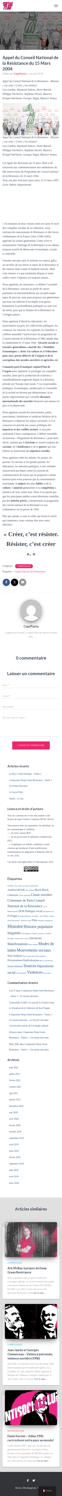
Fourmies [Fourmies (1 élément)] (41, 920)
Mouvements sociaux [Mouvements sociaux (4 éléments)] (34, 950)
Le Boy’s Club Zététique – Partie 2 (25, 774)
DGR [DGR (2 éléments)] (21, 911)
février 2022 (15, 1080)
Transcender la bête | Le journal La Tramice (29, 1002)
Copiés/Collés (24, 566)
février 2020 (15, 1125)
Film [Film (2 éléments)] (34, 920)
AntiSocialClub (15, 1431)
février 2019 (15, 1157)
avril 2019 (14, 1144)
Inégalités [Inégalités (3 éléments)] (14, 933)
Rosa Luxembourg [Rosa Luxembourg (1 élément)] (46, 961)
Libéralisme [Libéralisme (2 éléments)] (35, 938)
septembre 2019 (16, 1138)
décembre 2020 (16, 1106)
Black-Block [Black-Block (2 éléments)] (42, 889)
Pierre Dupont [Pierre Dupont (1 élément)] (40, 956)
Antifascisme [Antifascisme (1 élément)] (33, 886)
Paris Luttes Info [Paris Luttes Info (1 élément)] (29, 956)
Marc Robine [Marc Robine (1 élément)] (33, 944)
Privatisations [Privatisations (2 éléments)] (14, 960)
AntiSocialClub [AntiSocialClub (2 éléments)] (16, 889)
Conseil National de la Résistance (29, 571)
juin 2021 (13, 1093)
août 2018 (13, 1170)
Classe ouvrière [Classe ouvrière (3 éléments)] (41, 895)
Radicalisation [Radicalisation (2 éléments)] (31, 960)
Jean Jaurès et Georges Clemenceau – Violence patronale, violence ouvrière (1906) (30, 1354)
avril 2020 (14, 1119)
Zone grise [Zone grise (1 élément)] (47, 973)
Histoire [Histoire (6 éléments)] (15, 926)
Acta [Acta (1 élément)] (16, 886)
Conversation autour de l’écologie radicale (28, 1025)
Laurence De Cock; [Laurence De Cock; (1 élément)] (21, 938)
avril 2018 (14, 1176)
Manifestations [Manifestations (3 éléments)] (17, 944)
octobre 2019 (15, 1131)
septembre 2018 (16, 1163)
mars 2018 (14, 1183)
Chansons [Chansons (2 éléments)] (12, 895)
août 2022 (13, 1067)
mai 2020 (13, 1112)
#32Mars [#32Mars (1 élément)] (10, 886)
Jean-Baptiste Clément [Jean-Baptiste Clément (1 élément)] (29, 933)
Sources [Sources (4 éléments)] (30, 966)
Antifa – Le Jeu (16, 798)
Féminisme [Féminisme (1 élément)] (49, 920)
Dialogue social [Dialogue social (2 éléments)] (33, 911)
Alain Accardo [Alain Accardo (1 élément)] (23, 886)
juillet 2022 (14, 1074)
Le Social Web (16, 792)
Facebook (27, 1481)
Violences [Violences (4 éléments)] (34, 972)
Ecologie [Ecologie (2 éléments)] (12, 915)
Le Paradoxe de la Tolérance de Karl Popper (29, 1008)
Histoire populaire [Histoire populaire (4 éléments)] (38, 926)
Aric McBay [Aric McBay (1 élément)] (29, 890)
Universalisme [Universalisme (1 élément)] (21, 973)
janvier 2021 (15, 1099)
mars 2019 (14, 1151)
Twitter (34, 1481)
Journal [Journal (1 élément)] (40, 933)
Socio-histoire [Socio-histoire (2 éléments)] (15, 966)
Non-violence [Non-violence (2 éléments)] (14, 955)
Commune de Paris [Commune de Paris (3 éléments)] (20, 900)
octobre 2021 (15, 1087)
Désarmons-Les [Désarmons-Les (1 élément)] (48, 911)
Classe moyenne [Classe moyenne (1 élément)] (24, 895)
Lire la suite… (39, 1293)
